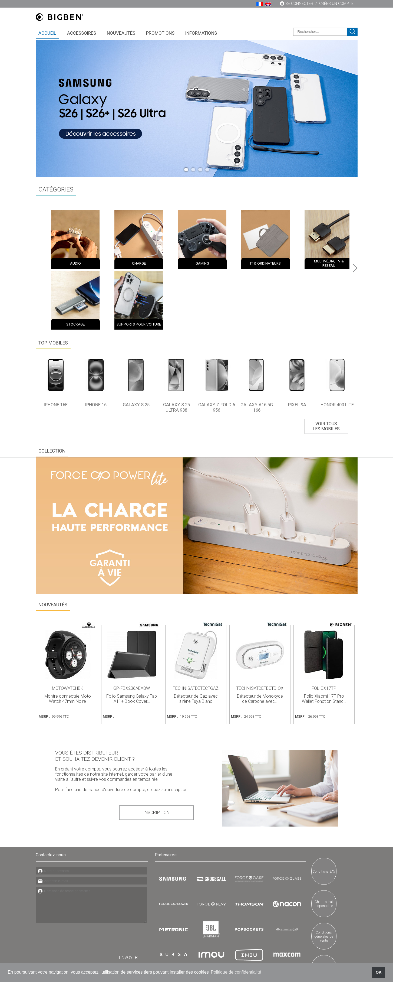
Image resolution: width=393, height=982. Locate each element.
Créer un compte (336, 3)
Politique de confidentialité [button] (236, 972)
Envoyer (128, 897)
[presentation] (77, 875)
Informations (201, 33)
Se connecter (299, 3)
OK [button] (379, 972)
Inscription (168, 754)
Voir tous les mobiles (324, 368)
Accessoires (81, 33)
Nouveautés (121, 33)
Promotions (160, 33)
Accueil (47, 33)
